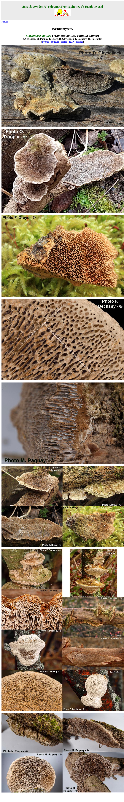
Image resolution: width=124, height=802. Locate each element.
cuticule (55, 41)
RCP (71, 41)
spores (64, 41)
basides (79, 41)
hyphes (45, 41)
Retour (4, 21)
